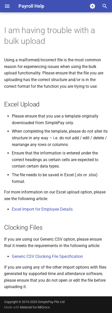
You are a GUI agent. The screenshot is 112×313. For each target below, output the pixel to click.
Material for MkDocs (35, 307)
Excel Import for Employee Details (42, 209)
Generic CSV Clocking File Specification (47, 256)
